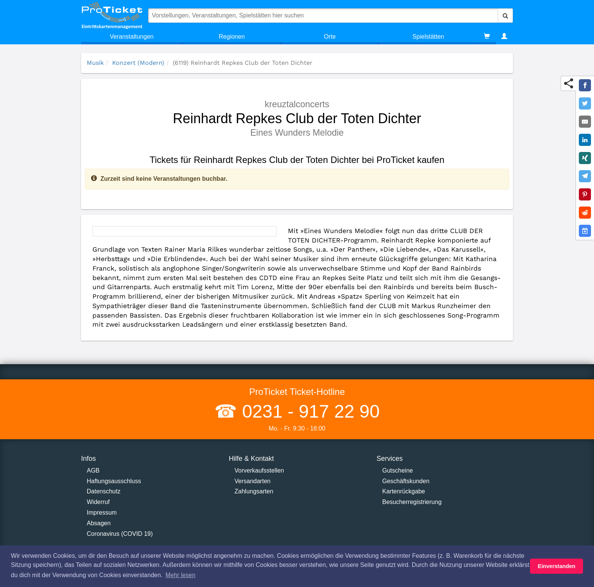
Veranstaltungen (132, 36)
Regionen (232, 36)
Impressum (102, 512)
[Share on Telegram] (585, 176)
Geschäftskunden (406, 481)
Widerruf (98, 502)
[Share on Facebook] (585, 85)
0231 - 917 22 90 (308, 411)
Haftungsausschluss (114, 481)
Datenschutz (103, 491)
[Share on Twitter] (585, 103)
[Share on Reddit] (585, 213)
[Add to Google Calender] (585, 231)
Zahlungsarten (253, 491)
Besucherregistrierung (412, 502)
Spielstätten (428, 36)
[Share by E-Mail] (585, 122)
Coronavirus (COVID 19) (120, 534)
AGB (93, 470)
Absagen (99, 523)
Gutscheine (397, 470)
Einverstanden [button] (556, 566)
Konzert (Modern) (138, 62)
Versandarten (252, 481)
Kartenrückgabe (403, 491)
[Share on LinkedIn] (585, 140)
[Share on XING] (585, 158)
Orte (330, 36)
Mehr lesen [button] (180, 575)
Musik (95, 62)
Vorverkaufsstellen (259, 470)
